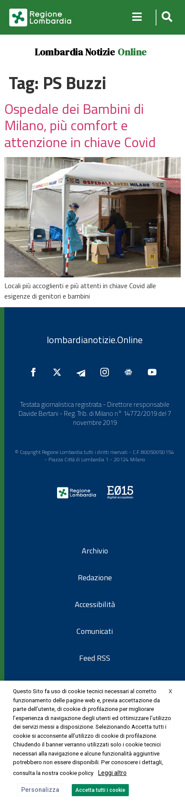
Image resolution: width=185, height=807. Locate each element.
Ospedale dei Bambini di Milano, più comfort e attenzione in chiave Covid (80, 125)
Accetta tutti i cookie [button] (100, 790)
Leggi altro (112, 772)
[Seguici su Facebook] (35, 372)
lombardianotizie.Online (95, 339)
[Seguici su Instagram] (106, 372)
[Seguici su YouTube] (154, 372)
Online (132, 51)
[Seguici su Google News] (130, 372)
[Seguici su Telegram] (83, 372)
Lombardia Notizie (75, 51)
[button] (166, 18)
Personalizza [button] (40, 789)
